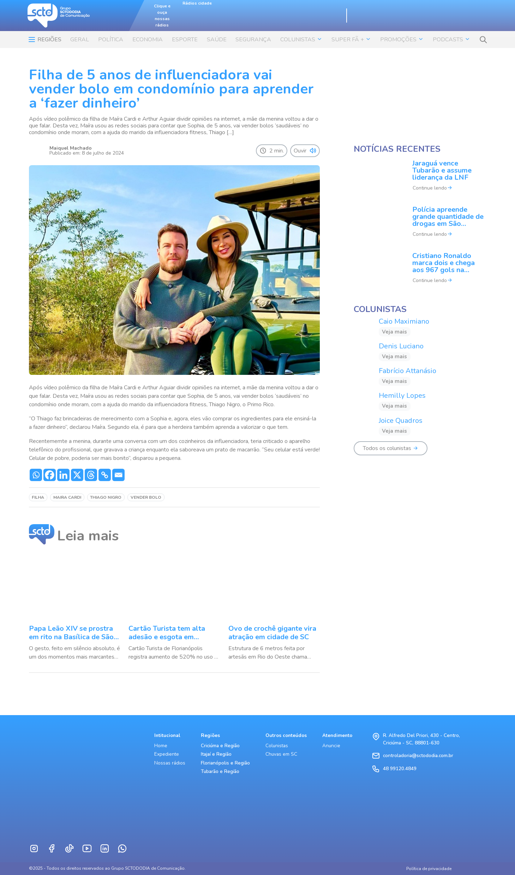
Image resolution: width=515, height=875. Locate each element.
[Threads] (91, 475)
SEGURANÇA (253, 39)
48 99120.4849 (400, 768)
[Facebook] (49, 475)
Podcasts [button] (451, 39)
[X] (77, 475)
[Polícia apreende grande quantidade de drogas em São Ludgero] (420, 226)
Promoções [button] (402, 39)
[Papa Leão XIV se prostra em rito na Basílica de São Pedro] (74, 608)
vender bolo (146, 497)
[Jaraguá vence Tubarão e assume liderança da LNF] (420, 180)
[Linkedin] (63, 475)
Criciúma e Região (220, 745)
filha (38, 497)
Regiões (44, 39)
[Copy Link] (104, 475)
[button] (483, 39)
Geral (79, 39)
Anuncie (331, 745)
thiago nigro (105, 497)
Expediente (166, 754)
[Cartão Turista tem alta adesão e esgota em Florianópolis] (174, 608)
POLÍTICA (110, 39)
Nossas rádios (169, 763)
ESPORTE (185, 39)
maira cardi (67, 497)
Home (160, 745)
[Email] (118, 475)
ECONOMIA (147, 39)
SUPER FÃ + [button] (351, 39)
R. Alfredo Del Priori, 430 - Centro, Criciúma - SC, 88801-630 (421, 739)
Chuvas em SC (281, 754)
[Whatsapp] (36, 475)
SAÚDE (217, 39)
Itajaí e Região (216, 754)
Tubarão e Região (220, 771)
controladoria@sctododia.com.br (418, 755)
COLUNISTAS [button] (301, 39)
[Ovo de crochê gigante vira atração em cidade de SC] (274, 608)
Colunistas (276, 745)
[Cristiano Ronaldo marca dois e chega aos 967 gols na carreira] (420, 273)
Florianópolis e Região (225, 763)
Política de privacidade (428, 868)
